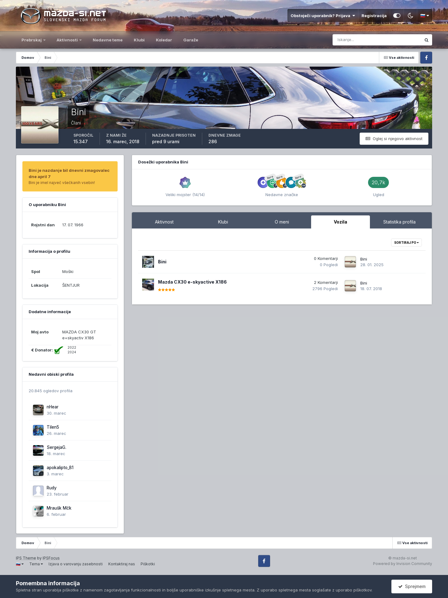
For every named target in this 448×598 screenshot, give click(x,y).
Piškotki (148, 564)
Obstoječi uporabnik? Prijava (323, 15)
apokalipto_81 (60, 467)
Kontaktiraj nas (121, 564)
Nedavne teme (108, 39)
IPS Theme (26, 558)
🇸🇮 (424, 15)
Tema (36, 564)
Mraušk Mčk (59, 508)
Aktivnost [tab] (164, 221)
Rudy (52, 487)
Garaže (190, 39)
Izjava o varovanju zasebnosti (76, 564)
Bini (162, 261)
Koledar (164, 39)
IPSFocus (51, 558)
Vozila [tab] (340, 221)
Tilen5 (53, 427)
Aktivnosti (68, 39)
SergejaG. (56, 447)
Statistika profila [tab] (399, 221)
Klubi (139, 39)
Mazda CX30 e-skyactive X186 (192, 282)
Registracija (374, 15)
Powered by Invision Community (402, 563)
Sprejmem (412, 586)
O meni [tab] (282, 221)
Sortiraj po (406, 242)
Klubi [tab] (223, 221)
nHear (52, 406)
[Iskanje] (352, 39)
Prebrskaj (32, 39)
